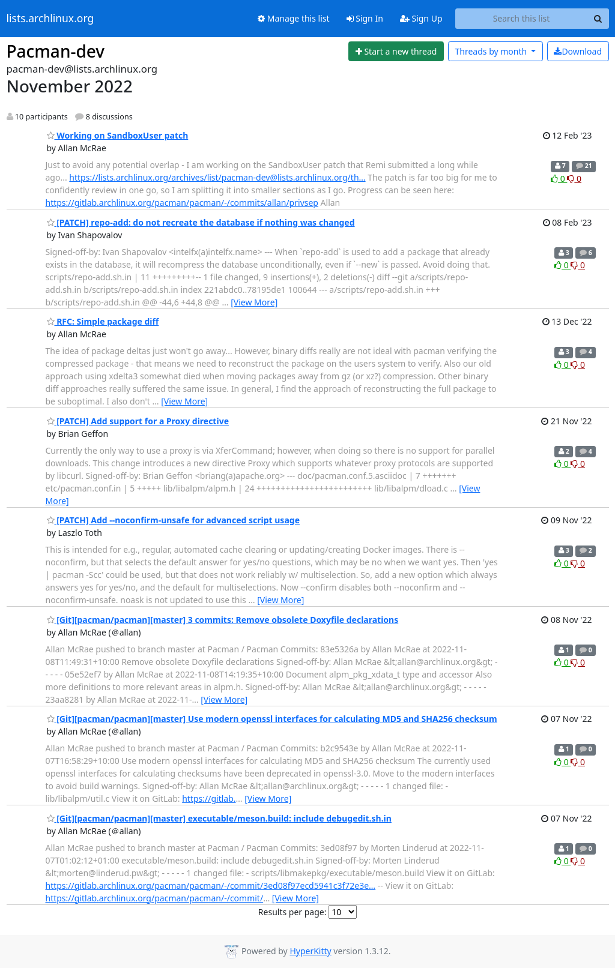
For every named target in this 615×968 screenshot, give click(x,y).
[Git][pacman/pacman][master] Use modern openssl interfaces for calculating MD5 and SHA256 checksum (272, 718)
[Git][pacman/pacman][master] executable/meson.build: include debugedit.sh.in (219, 818)
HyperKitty (310, 951)
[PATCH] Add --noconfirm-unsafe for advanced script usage (173, 520)
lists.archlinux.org (50, 18)
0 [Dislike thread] (574, 178)
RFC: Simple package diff (103, 321)
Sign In (365, 18)
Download (578, 51)
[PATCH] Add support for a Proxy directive (138, 421)
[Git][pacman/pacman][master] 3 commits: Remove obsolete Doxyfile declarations (223, 619)
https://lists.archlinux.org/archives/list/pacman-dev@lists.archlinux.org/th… (217, 177)
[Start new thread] (396, 51)
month (492, 51)
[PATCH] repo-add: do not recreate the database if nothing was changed (201, 222)
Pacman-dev (56, 51)
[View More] (254, 302)
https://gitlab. (208, 798)
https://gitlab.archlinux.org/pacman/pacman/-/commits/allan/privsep (182, 202)
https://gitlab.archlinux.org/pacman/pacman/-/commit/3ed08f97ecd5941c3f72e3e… (211, 885)
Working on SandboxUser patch (118, 135)
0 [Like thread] (559, 178)
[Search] (598, 18)
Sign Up (421, 18)
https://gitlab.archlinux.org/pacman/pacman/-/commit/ (155, 898)
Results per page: (292, 912)
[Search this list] (521, 18)
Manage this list (294, 18)
